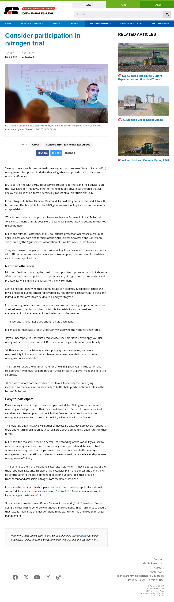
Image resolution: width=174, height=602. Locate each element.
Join (123, 5)
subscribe (82, 535)
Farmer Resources (131, 23)
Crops (36, 144)
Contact (75, 23)
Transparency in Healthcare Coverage (140, 576)
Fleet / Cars (157, 571)
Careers (159, 567)
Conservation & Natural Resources (68, 144)
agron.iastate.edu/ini (28, 495)
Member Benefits (100, 23)
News (8, 23)
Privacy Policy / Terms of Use (146, 580)
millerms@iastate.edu (38, 491)
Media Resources (153, 563)
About (56, 23)
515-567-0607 (63, 491)
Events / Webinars (32, 23)
